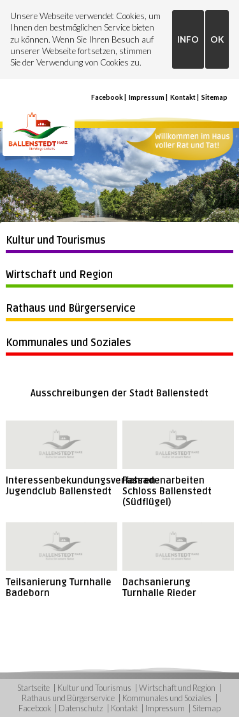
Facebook (107, 97)
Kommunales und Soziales (68, 343)
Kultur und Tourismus (56, 240)
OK (217, 39)
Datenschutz (81, 708)
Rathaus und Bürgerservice (71, 308)
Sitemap (214, 97)
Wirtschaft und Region (59, 274)
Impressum (146, 97)
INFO (188, 39)
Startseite (33, 688)
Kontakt (183, 97)
